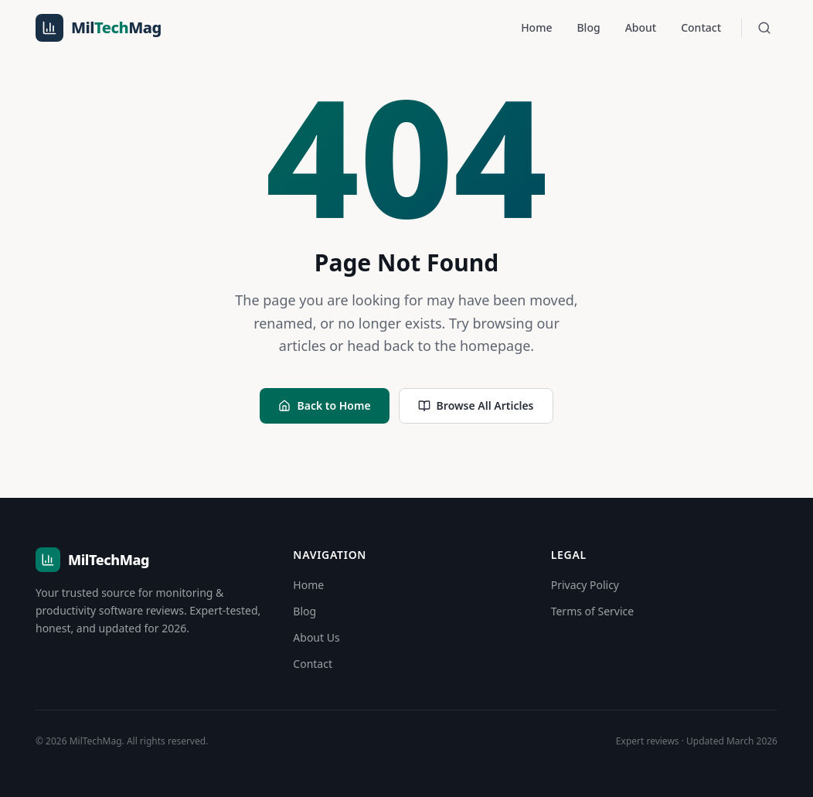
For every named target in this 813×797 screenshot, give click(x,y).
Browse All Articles (476, 405)
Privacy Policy (585, 584)
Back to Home (324, 405)
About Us (316, 637)
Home (536, 27)
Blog (588, 27)
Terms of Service (592, 611)
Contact (701, 27)
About (641, 27)
